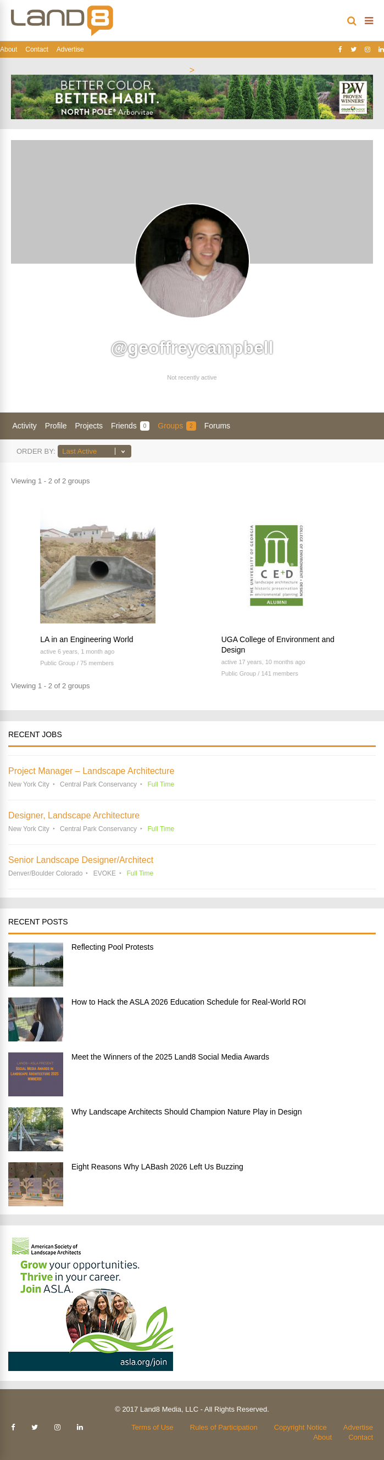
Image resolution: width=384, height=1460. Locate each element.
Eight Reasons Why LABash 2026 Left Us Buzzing (157, 1166)
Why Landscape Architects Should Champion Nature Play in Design (186, 1111)
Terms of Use (152, 1427)
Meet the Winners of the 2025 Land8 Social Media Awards (170, 1056)
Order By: (35, 451)
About (8, 49)
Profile (56, 425)
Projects (89, 425)
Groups (177, 426)
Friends (130, 426)
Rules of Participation (224, 1427)
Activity (25, 425)
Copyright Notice (300, 1427)
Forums (217, 425)
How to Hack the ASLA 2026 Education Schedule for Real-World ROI (188, 1002)
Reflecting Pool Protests (112, 947)
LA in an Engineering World (86, 639)
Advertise (70, 49)
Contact (36, 49)
